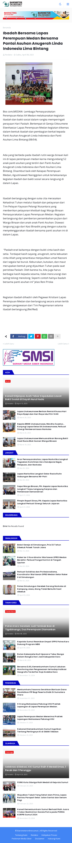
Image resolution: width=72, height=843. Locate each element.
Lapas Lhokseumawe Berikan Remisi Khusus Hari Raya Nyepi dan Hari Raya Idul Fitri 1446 (41, 412)
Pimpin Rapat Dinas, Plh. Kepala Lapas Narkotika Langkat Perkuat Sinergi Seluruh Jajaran (42, 502)
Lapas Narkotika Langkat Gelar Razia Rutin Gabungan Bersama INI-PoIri (39, 475)
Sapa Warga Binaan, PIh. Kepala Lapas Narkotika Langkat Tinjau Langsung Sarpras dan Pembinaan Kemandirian (42, 489)
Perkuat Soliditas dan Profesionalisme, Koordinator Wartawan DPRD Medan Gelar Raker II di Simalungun (42, 574)
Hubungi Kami (54, 838)
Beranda (7, 27)
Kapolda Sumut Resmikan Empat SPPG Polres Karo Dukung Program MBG (43, 643)
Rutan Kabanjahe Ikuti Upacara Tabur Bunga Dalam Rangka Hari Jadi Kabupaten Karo (40, 655)
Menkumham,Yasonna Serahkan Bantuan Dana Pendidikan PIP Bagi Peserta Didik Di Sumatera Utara (42, 692)
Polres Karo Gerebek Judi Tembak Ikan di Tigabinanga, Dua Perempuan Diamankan (30, 628)
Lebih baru (9, 343)
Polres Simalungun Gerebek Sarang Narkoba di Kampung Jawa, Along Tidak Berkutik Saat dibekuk (41, 589)
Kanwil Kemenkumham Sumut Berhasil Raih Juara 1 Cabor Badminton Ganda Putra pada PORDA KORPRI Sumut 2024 (43, 812)
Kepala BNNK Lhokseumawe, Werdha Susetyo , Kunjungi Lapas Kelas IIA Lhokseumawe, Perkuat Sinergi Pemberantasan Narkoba (41, 427)
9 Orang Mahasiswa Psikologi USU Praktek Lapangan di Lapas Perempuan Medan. (38, 705)
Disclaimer (39, 838)
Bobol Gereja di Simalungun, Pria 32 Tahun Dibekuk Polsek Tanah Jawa (39, 546)
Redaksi (34, 835)
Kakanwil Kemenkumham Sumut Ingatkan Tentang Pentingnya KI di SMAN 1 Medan (39, 730)
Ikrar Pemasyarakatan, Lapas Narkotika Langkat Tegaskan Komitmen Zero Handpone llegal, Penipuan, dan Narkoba (42, 462)
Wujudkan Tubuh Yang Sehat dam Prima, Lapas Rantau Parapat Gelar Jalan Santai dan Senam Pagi (42, 798)
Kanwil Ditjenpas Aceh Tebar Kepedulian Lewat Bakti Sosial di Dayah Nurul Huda (33, 398)
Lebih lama (63, 343)
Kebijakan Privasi (49, 835)
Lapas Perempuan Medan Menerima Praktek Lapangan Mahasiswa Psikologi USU (40, 718)
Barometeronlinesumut (27, 830)
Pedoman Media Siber (22, 838)
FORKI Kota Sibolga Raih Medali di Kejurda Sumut (42, 782)
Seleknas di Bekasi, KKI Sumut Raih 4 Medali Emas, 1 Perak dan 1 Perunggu (35, 768)
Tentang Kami (21, 835)
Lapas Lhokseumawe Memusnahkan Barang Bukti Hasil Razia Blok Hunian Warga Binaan (42, 439)
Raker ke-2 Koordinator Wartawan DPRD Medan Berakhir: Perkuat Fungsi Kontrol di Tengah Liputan (42, 560)
